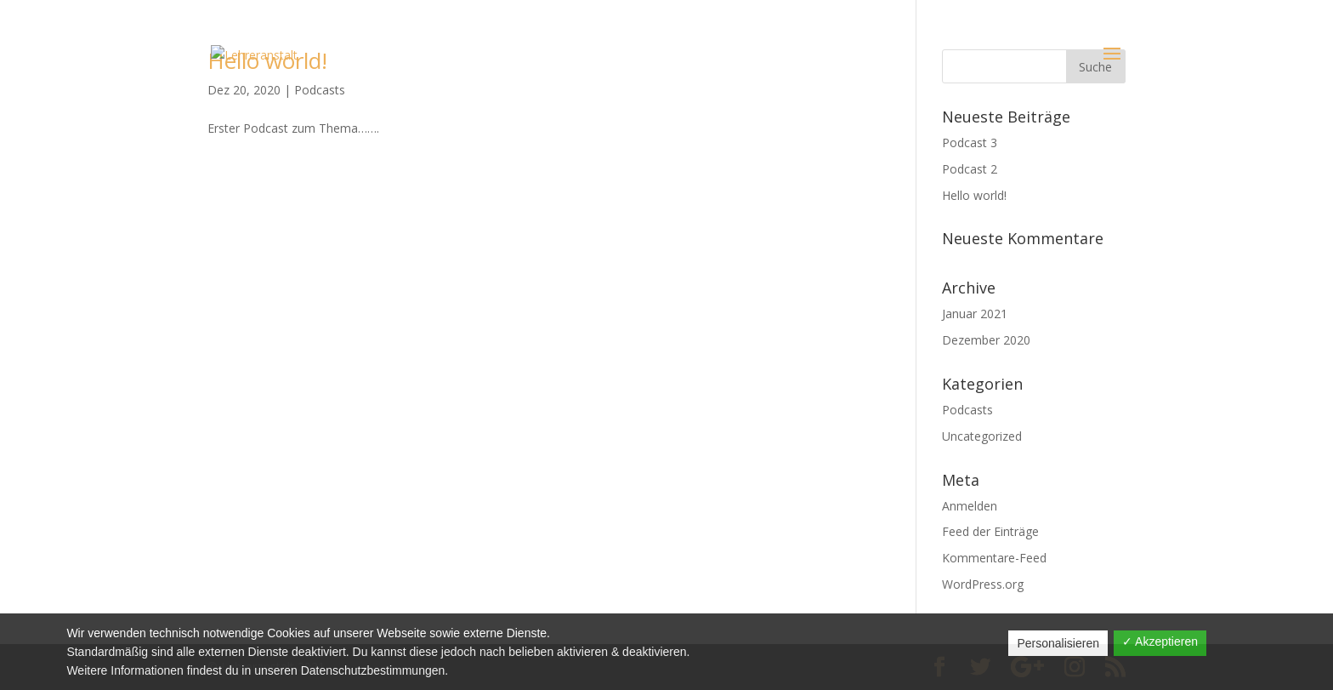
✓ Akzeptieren (1160, 641)
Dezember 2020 (986, 340)
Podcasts (967, 410)
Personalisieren (1058, 643)
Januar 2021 (974, 313)
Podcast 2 (969, 169)
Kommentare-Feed (994, 558)
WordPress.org (983, 584)
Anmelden (969, 506)
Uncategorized (982, 436)
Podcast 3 (969, 142)
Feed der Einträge (990, 531)
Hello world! (974, 195)
